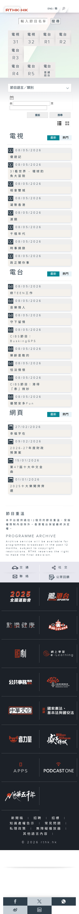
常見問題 (54, 823)
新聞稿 (18, 818)
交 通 (24, 567)
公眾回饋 (63, 577)
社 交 (63, 567)
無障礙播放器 (49, 828)
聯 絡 (24, 576)
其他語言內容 (36, 834)
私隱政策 (19, 828)
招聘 (38, 818)
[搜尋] (64, 7)
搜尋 (60, 115)
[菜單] (73, 7)
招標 (57, 818)
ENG (50, 8)
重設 (37, 115)
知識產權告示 (23, 823)
